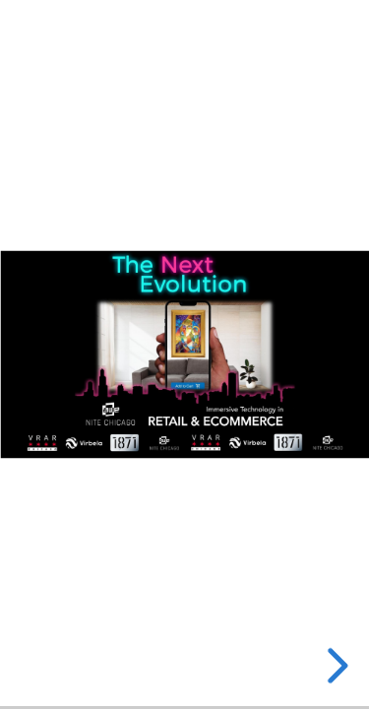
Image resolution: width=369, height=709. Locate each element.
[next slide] (334, 665)
